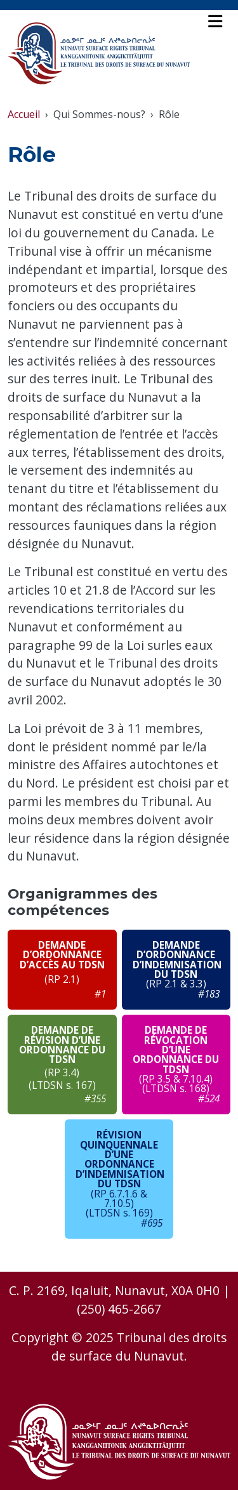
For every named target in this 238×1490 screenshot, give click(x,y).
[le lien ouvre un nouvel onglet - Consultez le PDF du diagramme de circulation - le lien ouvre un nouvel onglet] (62, 970)
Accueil (24, 114)
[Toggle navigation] (215, 21)
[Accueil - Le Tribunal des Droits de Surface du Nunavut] (99, 53)
